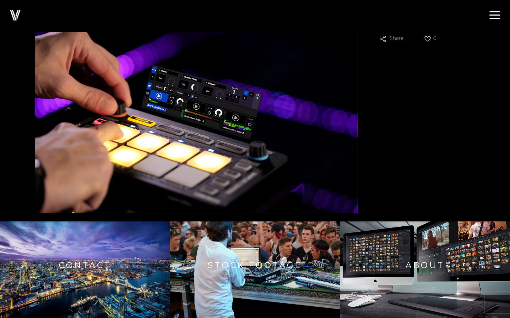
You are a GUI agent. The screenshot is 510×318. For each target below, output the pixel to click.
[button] (495, 15)
